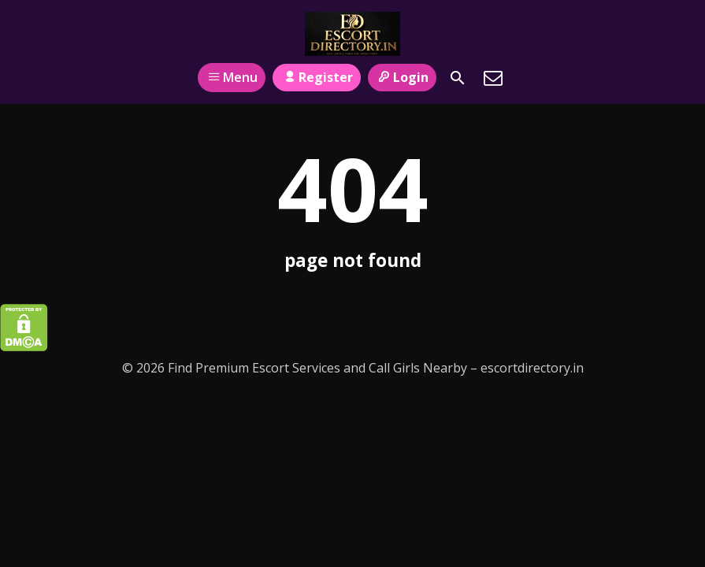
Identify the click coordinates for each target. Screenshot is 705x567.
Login (402, 77)
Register (316, 77)
